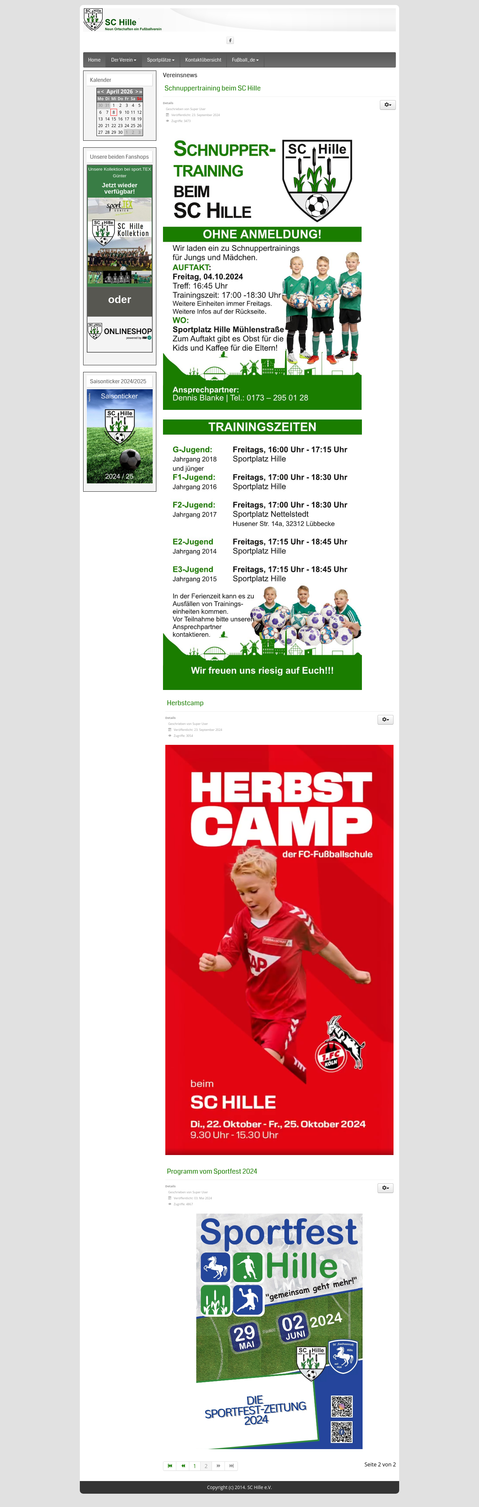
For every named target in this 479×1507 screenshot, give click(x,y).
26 (139, 125)
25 (133, 125)
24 (126, 125)
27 (100, 132)
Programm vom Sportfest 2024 (212, 1171)
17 (126, 119)
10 (126, 112)
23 (120, 125)
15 (113, 119)
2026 (127, 91)
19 (139, 119)
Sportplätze (161, 60)
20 (100, 125)
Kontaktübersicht (203, 60)
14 (107, 119)
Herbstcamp (185, 703)
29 (113, 132)
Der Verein (123, 60)
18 (133, 119)
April (112, 91)
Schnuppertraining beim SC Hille (213, 88)
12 (139, 112)
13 (100, 119)
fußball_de (245, 60)
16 (120, 119)
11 (133, 112)
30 (120, 132)
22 (113, 125)
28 (107, 132)
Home (94, 60)
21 (107, 125)
